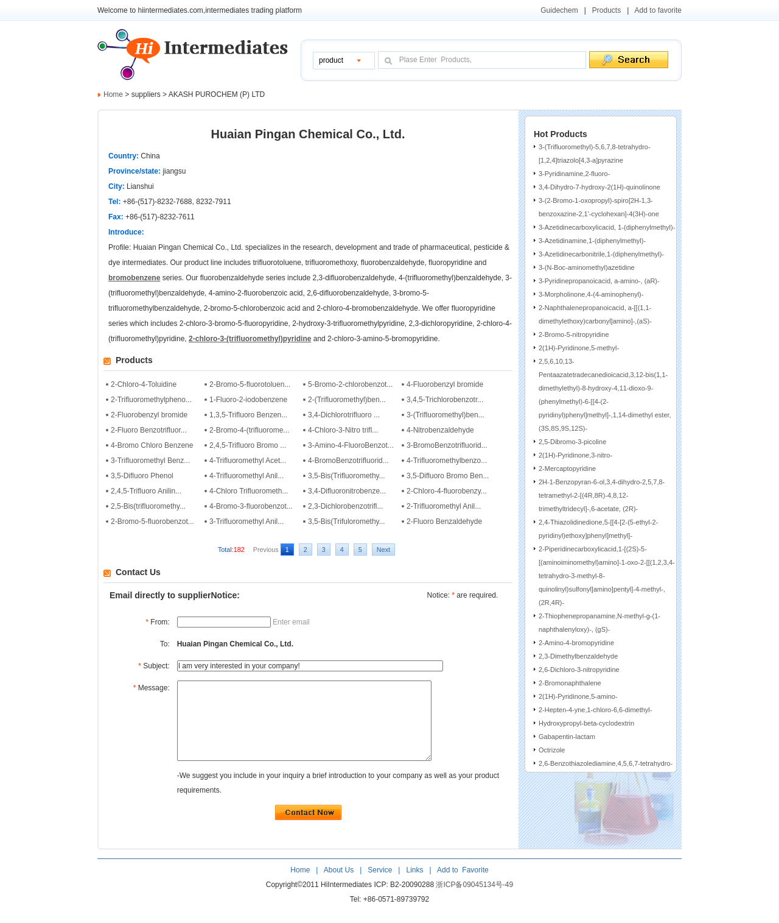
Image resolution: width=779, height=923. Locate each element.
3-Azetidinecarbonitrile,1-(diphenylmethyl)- (601, 254)
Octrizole (552, 750)
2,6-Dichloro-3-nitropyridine (579, 669)
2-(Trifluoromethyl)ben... (347, 399)
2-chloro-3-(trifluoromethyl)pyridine (250, 338)
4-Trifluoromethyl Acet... (247, 460)
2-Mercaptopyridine (567, 468)
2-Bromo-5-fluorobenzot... (152, 521)
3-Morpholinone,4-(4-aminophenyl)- (591, 294)
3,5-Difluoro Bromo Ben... (448, 476)
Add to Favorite (461, 886)
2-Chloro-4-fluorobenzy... (447, 491)
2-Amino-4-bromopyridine (576, 642)
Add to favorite (658, 10)
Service (380, 886)
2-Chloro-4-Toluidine (143, 384)
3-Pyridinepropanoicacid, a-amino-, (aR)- (599, 281)
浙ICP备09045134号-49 (474, 901)
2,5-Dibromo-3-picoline (572, 441)
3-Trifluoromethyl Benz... (150, 460)
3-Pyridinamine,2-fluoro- (574, 173)
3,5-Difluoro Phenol (142, 476)
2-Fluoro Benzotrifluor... (149, 430)
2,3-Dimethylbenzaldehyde (578, 656)
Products (606, 10)
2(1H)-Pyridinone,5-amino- (578, 696)
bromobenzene (134, 278)
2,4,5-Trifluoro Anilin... (146, 491)
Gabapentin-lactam (567, 736)
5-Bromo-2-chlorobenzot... (350, 384)
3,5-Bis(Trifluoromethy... (346, 476)
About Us (340, 886)
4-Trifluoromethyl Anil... (246, 476)
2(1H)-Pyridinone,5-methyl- (579, 348)
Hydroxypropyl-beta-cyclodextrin (586, 723)
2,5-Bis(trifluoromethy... (148, 506)
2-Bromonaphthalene (570, 683)
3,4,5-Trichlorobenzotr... (445, 399)
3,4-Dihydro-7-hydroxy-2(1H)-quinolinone (599, 187)
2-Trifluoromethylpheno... (151, 399)
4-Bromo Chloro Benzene (152, 445)
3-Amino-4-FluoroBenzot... (351, 445)
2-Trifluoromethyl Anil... (444, 506)
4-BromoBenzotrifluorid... (348, 460)
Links (413, 886)
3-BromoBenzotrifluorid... (447, 445)
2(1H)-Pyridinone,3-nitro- (575, 455)
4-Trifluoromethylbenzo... (447, 460)
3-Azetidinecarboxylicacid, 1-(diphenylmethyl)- (607, 227)
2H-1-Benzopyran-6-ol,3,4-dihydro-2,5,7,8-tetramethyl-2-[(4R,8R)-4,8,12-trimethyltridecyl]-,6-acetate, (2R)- (602, 495)
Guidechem (559, 10)
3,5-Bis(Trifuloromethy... (346, 521)
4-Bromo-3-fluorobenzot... (251, 506)
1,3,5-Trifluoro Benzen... (248, 415)
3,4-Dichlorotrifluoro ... (344, 415)
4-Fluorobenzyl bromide (445, 384)
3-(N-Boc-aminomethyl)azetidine (587, 267)
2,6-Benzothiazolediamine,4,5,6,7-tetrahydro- (605, 763)
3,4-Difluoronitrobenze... (347, 491)
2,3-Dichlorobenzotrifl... (345, 506)
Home (113, 94)
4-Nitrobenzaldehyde (440, 430)
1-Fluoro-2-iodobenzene (248, 399)
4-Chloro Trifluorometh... (248, 491)
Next (383, 549)
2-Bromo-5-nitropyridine (574, 334)
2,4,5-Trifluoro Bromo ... (247, 445)
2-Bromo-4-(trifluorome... (249, 430)
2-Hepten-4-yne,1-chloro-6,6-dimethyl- (595, 709)
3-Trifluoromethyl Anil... (246, 521)
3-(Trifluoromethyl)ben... (445, 415)
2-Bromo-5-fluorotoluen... (249, 384)
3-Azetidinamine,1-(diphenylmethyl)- (592, 240)
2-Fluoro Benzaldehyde (444, 521)
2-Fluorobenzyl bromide (149, 415)
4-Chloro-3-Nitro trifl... (343, 430)
